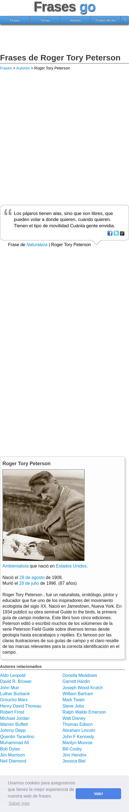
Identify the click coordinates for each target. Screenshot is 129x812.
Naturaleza (36, 244)
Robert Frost (12, 712)
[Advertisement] (64, 39)
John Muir (9, 687)
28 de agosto (32, 577)
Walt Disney (74, 718)
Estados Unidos (71, 566)
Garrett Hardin (76, 681)
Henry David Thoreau (20, 706)
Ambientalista (15, 566)
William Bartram (78, 693)
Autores (75, 20)
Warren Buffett (14, 724)
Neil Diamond (13, 761)
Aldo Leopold (12, 675)
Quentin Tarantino (17, 736)
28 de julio (29, 583)
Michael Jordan (15, 718)
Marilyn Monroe (78, 742)
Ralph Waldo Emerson (84, 712)
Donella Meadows (80, 675)
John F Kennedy (78, 736)
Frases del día (105, 20)
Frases (15, 20)
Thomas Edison (78, 724)
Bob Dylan (10, 749)
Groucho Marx (13, 699)
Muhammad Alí (14, 742)
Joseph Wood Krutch (83, 687)
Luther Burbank (15, 693)
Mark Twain (74, 699)
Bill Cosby (72, 749)
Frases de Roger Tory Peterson (60, 57)
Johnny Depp (13, 730)
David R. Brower (16, 681)
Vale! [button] (98, 793)
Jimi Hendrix (75, 755)
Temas (45, 20)
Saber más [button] (19, 803)
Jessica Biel (74, 761)
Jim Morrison (12, 755)
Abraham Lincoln (79, 730)
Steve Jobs (73, 706)
